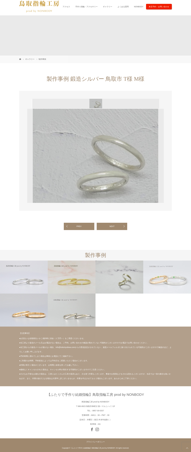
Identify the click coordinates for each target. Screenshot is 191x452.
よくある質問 (123, 7)
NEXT (112, 226)
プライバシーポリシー (95, 442)
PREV (78, 226)
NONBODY (138, 7)
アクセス (66, 7)
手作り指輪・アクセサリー (86, 7)
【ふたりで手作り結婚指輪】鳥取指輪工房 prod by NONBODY (95, 395)
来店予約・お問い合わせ (159, 7)
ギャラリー (107, 7)
